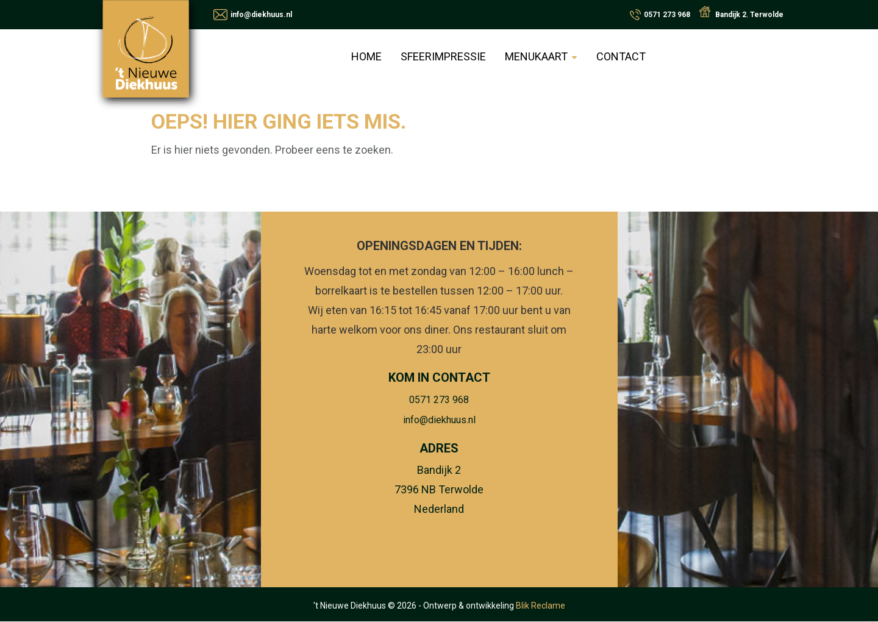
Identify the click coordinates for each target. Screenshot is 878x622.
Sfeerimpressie (444, 56)
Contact (620, 56)
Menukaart (536, 56)
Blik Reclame (540, 606)
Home (367, 56)
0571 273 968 (667, 14)
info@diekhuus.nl (261, 14)
